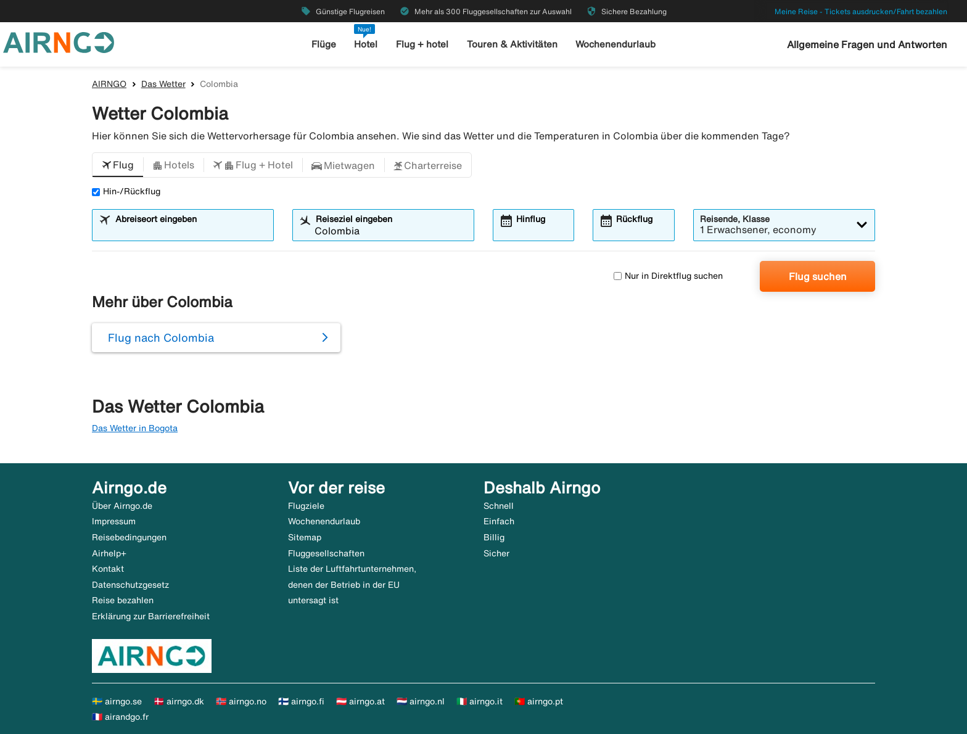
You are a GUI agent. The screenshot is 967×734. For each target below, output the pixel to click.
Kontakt (108, 568)
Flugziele (306, 505)
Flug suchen (818, 276)
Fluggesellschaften (326, 553)
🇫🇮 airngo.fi (301, 701)
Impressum (114, 521)
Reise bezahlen (123, 600)
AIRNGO (109, 84)
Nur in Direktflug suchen (668, 275)
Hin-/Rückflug (126, 191)
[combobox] (190, 230)
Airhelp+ (109, 553)
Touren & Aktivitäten (512, 44)
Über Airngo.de (122, 505)
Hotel (365, 44)
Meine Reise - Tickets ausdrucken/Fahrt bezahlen (861, 11)
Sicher (496, 553)
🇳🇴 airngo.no (241, 701)
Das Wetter (163, 84)
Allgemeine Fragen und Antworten (867, 44)
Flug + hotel (422, 44)
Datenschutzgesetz (130, 584)
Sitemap (304, 537)
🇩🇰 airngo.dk (179, 701)
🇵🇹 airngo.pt (538, 701)
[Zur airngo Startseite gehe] (58, 41)
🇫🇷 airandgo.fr (120, 716)
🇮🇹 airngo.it (479, 701)
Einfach (499, 521)
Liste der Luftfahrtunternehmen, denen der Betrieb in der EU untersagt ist (352, 584)
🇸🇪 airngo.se (117, 701)
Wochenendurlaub (615, 44)
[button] (118, 165)
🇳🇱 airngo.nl (421, 701)
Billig (494, 537)
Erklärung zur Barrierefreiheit (151, 616)
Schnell (499, 505)
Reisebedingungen (129, 537)
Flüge (323, 44)
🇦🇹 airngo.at (360, 701)
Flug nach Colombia (161, 337)
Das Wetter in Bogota (135, 428)
